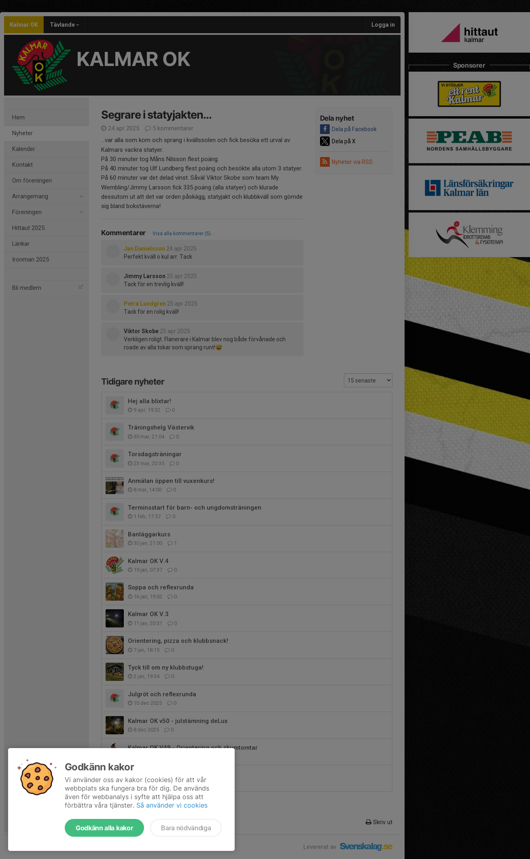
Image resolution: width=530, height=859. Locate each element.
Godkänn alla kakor (104, 828)
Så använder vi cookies (172, 805)
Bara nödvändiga (186, 828)
